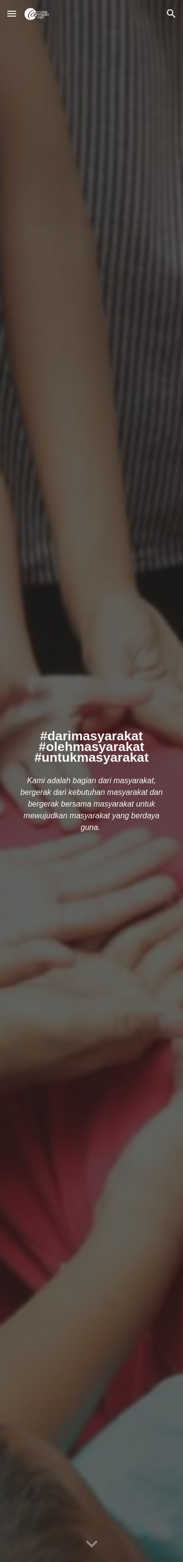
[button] (11, 13)
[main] (91, 745)
